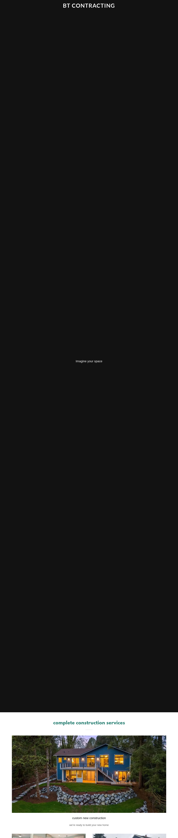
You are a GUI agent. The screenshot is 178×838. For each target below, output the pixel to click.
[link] (89, 7)
